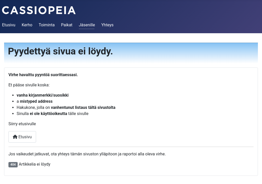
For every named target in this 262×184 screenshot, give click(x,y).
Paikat (66, 24)
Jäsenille (87, 24)
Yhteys (107, 24)
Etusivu (8, 24)
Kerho (27, 24)
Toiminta (46, 24)
